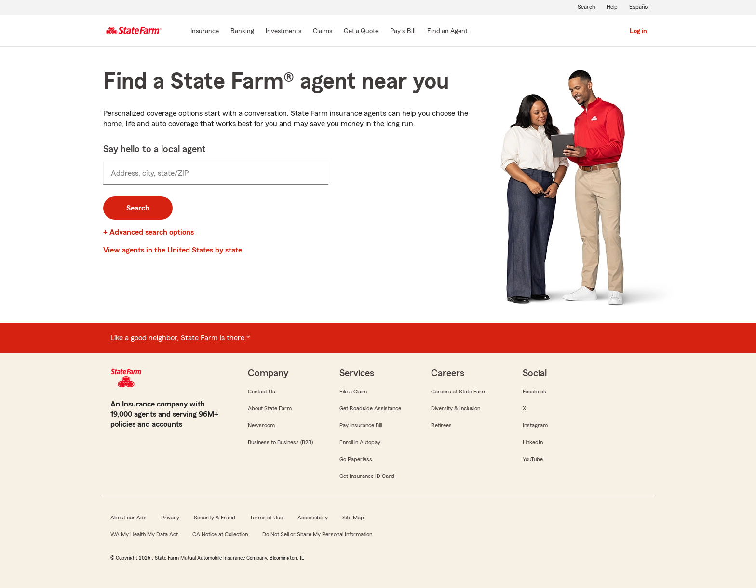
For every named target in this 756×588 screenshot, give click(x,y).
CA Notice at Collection (220, 534)
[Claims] (322, 32)
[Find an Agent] (447, 32)
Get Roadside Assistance (370, 408)
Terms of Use (266, 517)
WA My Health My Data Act (144, 534)
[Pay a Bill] (403, 32)
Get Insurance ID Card (366, 476)
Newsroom (261, 425)
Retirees (441, 425)
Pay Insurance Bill (360, 425)
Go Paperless (355, 459)
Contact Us (261, 391)
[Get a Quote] (361, 32)
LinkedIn (533, 442)
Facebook (534, 391)
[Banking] (242, 32)
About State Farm (270, 408)
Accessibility (312, 517)
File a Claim (353, 391)
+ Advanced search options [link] (148, 232)
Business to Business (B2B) (280, 442)
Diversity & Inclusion (455, 408)
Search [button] (137, 208)
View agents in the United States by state (172, 250)
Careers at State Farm (458, 391)
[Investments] (283, 32)
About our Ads (128, 517)
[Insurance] (204, 32)
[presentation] (215, 173)
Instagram (535, 425)
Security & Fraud (214, 517)
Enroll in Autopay (359, 442)
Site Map (353, 517)
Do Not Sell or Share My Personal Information (317, 534)
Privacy (170, 517)
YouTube (533, 459)
